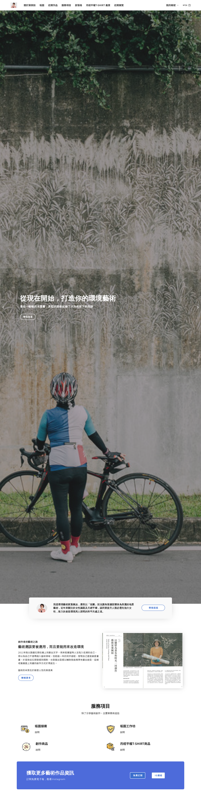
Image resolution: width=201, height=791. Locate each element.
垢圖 (42, 5)
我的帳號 (172, 5)
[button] (3, 307)
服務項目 (66, 5)
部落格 (78, 5)
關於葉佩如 (30, 5)
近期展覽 (119, 5)
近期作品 (53, 5)
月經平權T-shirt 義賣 (98, 5)
